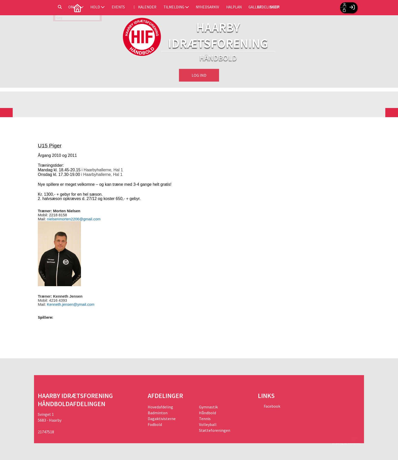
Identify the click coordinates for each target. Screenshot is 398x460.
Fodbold (155, 424)
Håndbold (207, 412)
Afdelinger (319, 7)
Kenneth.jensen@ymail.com (70, 304)
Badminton (158, 412)
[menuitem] (45, 7)
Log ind (199, 75)
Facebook (271, 406)
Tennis (205, 418)
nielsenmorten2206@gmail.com (74, 219)
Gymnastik (208, 406)
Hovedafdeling (160, 406)
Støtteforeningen (214, 430)
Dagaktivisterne (162, 418)
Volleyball (208, 424)
